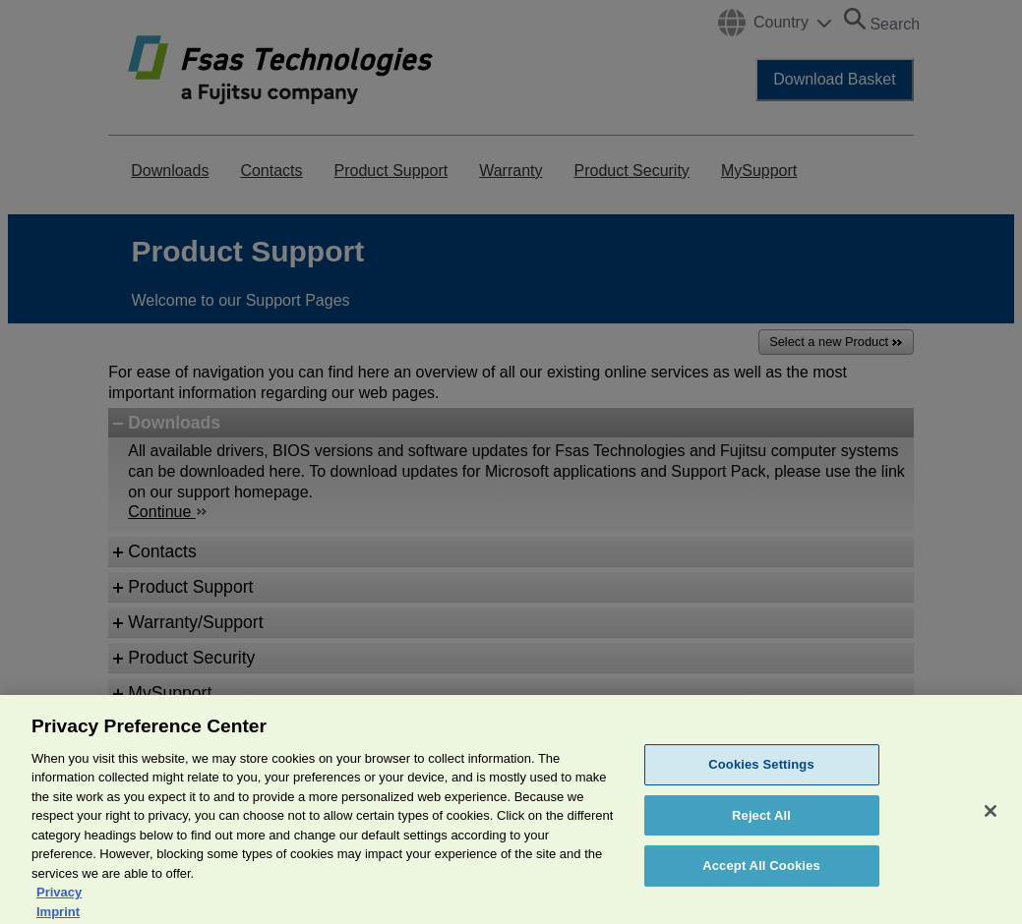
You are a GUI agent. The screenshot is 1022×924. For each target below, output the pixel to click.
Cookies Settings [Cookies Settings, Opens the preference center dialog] (761, 777)
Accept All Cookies (761, 878)
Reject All (761, 827)
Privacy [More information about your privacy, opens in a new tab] (59, 904)
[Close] (990, 822)
